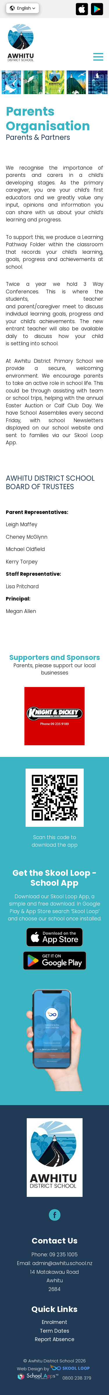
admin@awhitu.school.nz (62, 1263)
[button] (22, 8)
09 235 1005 (63, 1254)
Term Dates (54, 1330)
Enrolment (54, 1322)
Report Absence (54, 1339)
